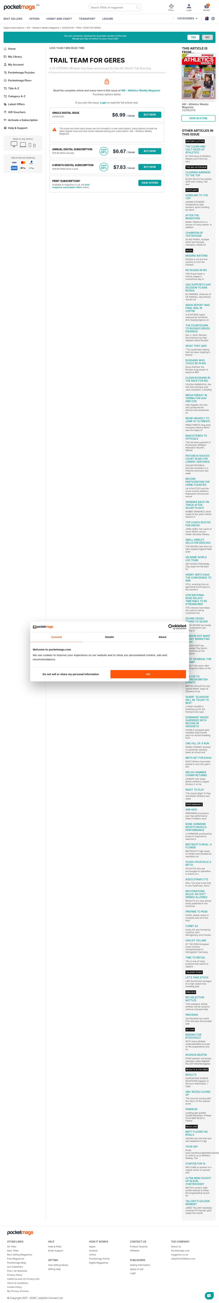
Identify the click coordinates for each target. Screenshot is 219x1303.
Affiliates (134, 1250)
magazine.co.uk (179, 1254)
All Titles (11, 1246)
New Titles (13, 1250)
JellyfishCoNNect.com (183, 1258)
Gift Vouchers (15, 112)
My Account (14, 64)
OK (148, 674)
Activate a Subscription (21, 120)
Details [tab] (109, 636)
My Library (13, 56)
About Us (176, 1246)
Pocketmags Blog (16, 1262)
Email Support (55, 1250)
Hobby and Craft (59, 18)
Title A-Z (11, 88)
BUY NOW (150, 114)
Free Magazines (15, 1258)
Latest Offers (14, 104)
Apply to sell (136, 1269)
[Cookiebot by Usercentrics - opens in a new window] (170, 626)
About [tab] (162, 636)
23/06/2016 (68, 27)
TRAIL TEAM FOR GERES (88, 27)
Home (10, 48)
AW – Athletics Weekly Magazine (43, 27)
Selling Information (140, 1265)
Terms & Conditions (17, 1283)
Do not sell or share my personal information (71, 674)
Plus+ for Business (17, 1270)
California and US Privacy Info (23, 1278)
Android (93, 1250)
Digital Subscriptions (14, 27)
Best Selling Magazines (19, 1254)
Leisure (107, 18)
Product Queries (139, 1246)
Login (103, 102)
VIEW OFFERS (150, 182)
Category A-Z (14, 96)
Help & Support (15, 128)
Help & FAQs (54, 1246)
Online (92, 1254)
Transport (87, 18)
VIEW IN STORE (198, 118)
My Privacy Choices (18, 1291)
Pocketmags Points (99, 1258)
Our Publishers (15, 1266)
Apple (92, 1246)
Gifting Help (54, 1269)
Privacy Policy (14, 1274)
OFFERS (34, 18)
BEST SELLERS (13, 18)
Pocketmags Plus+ (18, 80)
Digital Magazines (98, 1262)
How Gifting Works (58, 1265)
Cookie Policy (14, 1287)
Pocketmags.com (180, 1250)
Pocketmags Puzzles (19, 72)
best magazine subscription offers (70, 186)
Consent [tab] (56, 636)
